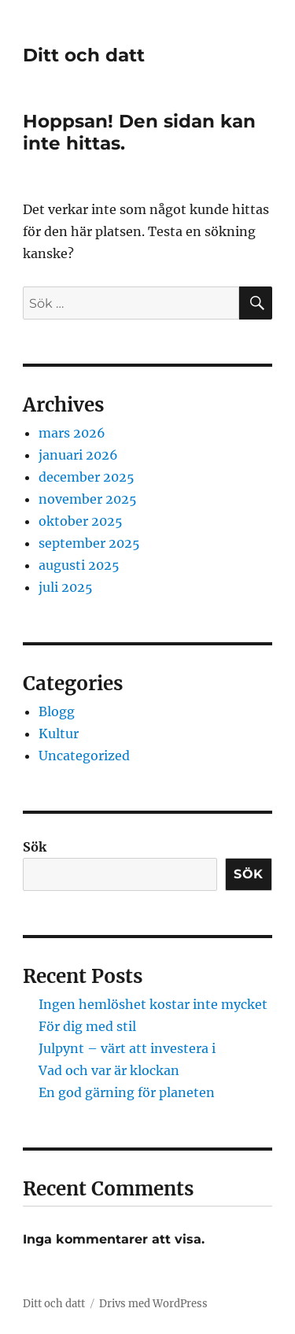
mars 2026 (72, 433)
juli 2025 (66, 587)
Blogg (57, 711)
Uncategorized (84, 755)
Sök (34, 847)
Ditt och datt (84, 55)
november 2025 (88, 499)
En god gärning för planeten (127, 1092)
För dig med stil (87, 1026)
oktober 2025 (81, 521)
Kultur (59, 733)
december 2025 (87, 477)
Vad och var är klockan (109, 1070)
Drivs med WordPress (153, 1303)
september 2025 (89, 543)
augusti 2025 (79, 565)
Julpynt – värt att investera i (127, 1048)
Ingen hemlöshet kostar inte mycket (153, 1004)
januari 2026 (78, 455)
